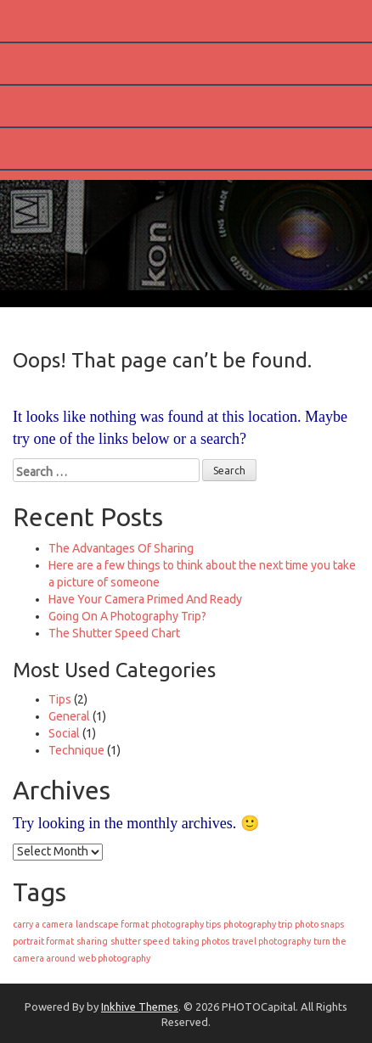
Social (64, 733)
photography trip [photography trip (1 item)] (257, 924)
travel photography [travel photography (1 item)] (271, 941)
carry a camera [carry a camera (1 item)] (43, 924)
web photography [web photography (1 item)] (114, 958)
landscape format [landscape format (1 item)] (112, 924)
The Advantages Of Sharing (121, 548)
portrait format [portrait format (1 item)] (43, 941)
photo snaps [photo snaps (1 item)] (319, 924)
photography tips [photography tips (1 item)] (186, 924)
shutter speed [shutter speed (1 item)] (140, 941)
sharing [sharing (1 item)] (92, 941)
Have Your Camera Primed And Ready (145, 599)
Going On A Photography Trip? (127, 616)
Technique (76, 750)
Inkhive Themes (139, 1006)
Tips (59, 699)
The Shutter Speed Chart (114, 633)
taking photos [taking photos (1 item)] (200, 941)
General (69, 716)
